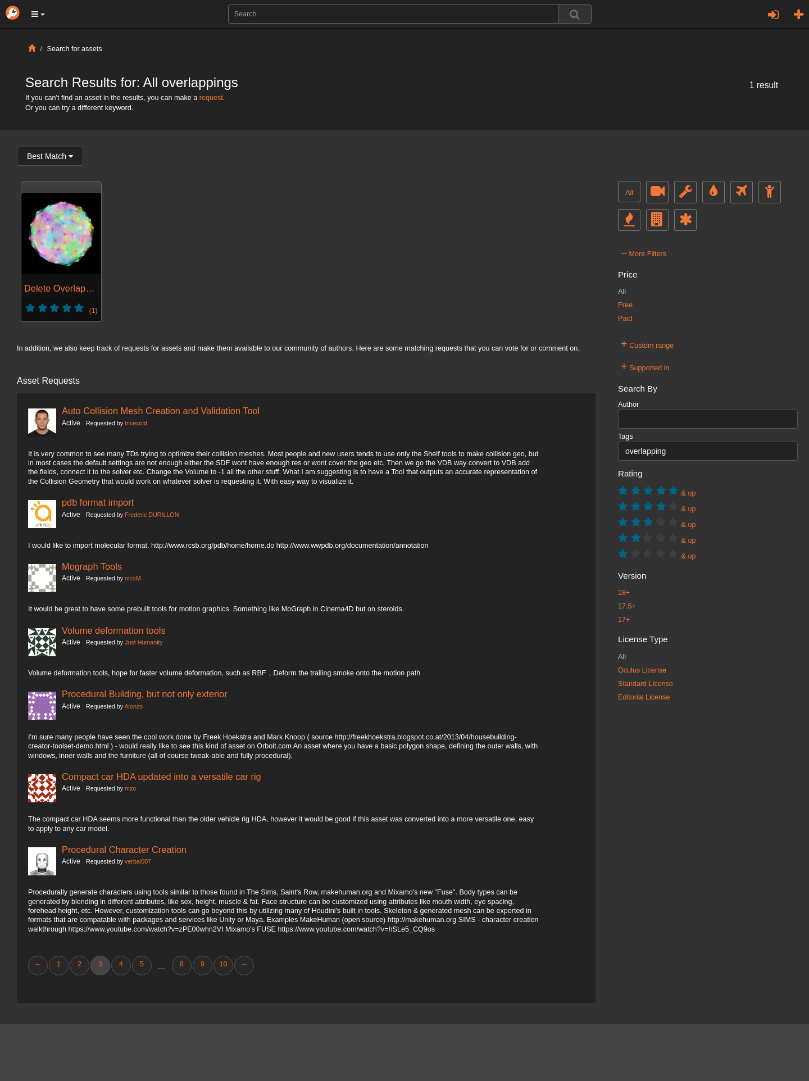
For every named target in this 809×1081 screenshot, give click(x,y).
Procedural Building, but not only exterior (145, 694)
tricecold (136, 423)
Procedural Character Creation (124, 849)
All (629, 193)
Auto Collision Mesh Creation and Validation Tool (161, 411)
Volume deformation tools (114, 630)
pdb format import (98, 502)
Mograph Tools (92, 566)
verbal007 (138, 861)
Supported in (645, 366)
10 (223, 964)
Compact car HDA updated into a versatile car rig (161, 776)
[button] (38, 14)
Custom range (647, 344)
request (211, 98)
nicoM (133, 578)
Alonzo (133, 706)
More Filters (643, 252)
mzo (130, 788)
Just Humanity (144, 642)
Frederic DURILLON (152, 514)
